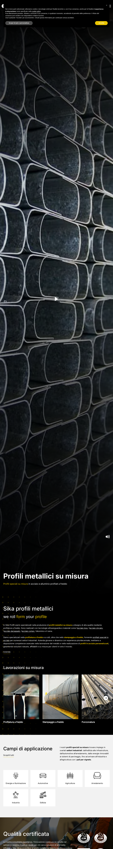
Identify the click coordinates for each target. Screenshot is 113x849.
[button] (106, 5)
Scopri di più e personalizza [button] (19, 23)
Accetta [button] (101, 23)
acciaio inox (82, 628)
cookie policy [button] (36, 11)
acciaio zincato (96, 628)
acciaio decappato (12, 631)
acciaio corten (28, 631)
